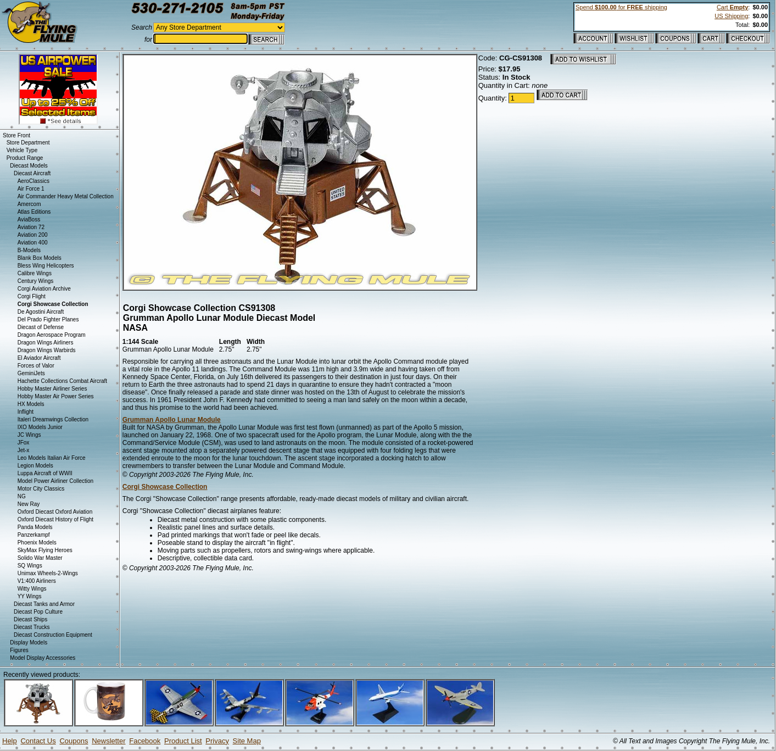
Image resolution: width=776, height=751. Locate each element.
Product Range (25, 158)
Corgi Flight (32, 296)
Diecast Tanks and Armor (44, 604)
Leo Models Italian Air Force (52, 458)
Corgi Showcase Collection (165, 487)
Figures (19, 650)
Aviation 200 (33, 235)
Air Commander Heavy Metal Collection (66, 196)
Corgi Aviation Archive (44, 289)
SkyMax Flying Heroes (45, 550)
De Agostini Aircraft (41, 312)
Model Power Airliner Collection (55, 481)
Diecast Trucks (32, 627)
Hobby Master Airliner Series (52, 389)
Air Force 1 (31, 189)
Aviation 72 (31, 227)
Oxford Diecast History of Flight (55, 519)
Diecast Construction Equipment (53, 635)
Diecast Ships (30, 619)
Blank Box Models (40, 258)
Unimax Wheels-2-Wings (48, 573)
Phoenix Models (37, 542)
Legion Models (35, 466)
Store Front (16, 135)
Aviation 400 (33, 243)
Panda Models (35, 527)
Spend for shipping (621, 7)
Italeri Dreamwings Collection (53, 419)
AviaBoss (29, 219)
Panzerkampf (34, 535)
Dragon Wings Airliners (46, 343)
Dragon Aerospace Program (52, 335)
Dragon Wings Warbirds (47, 350)
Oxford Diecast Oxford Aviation (55, 512)
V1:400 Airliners (37, 581)
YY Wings (30, 596)
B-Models (29, 250)
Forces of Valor (36, 366)
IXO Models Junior (40, 427)
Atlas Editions (34, 212)
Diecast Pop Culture (38, 612)
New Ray (29, 504)
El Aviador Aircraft (39, 358)
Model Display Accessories (42, 658)
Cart (732, 7)
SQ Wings (30, 566)
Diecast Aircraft (32, 173)
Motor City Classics (41, 489)
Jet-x (24, 450)
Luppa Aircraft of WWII (45, 473)
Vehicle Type (22, 150)
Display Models (28, 642)
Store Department (28, 143)
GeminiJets (31, 373)
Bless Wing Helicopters (46, 266)
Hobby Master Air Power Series (56, 396)
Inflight (26, 412)
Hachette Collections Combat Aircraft (62, 381)
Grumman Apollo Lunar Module (171, 420)
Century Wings (36, 281)
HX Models (31, 404)
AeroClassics (33, 181)
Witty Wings (32, 589)
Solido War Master (40, 558)
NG (22, 496)
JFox (24, 443)
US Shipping (731, 16)
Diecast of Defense (41, 327)
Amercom (29, 204)
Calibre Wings (35, 273)
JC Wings (29, 435)
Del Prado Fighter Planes (48, 319)
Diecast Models (28, 166)
